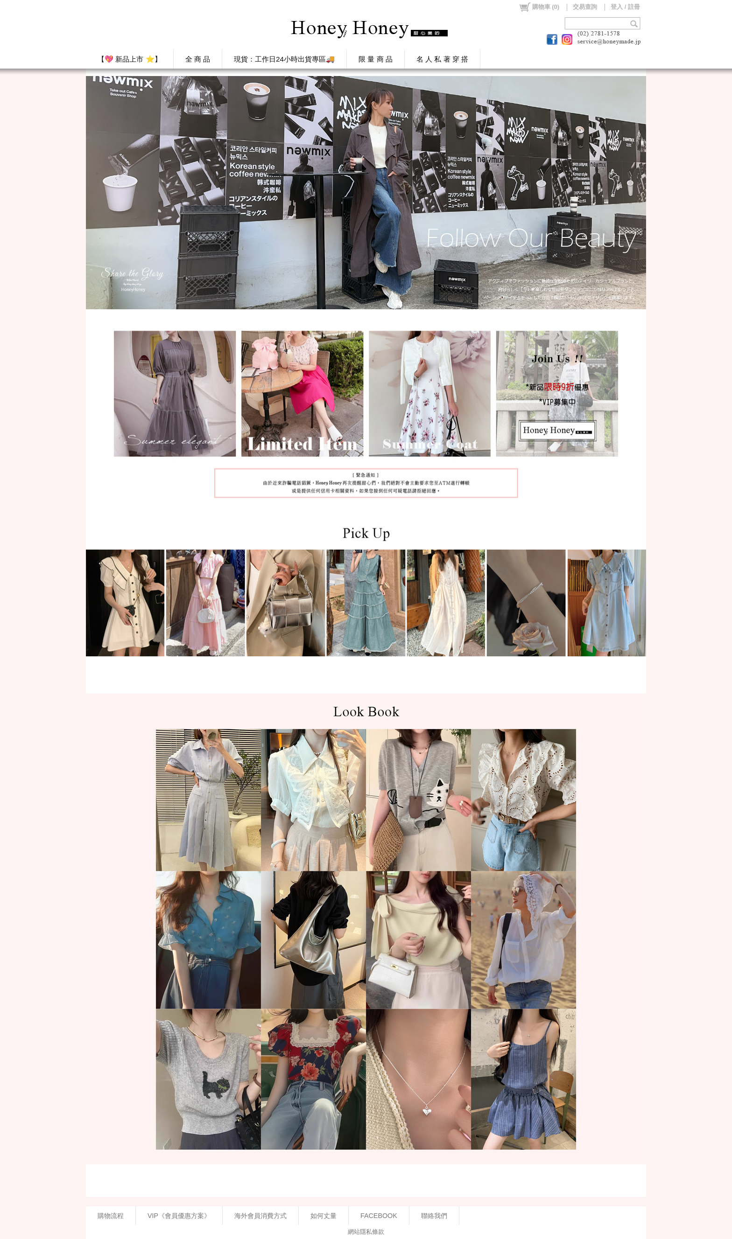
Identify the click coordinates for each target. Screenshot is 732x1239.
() (539, 7)
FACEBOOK (378, 1215)
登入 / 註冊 (625, 6)
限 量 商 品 (376, 59)
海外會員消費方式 (260, 1215)
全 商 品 (198, 59)
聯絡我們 (434, 1215)
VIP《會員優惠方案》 (179, 1215)
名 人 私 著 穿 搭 (442, 59)
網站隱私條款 (366, 1231)
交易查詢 (585, 6)
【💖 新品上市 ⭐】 (130, 59)
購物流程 (111, 1215)
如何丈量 (323, 1215)
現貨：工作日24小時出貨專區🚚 (284, 59)
